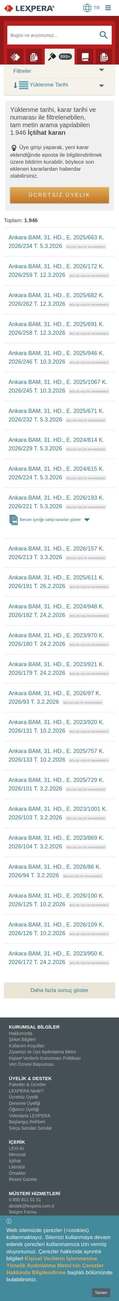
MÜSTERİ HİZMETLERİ (34, 1193)
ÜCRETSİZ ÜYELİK (59, 195)
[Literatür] (85, 56)
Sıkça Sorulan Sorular (30, 1128)
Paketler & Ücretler (27, 1084)
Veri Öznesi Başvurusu (31, 1064)
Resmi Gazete (23, 1179)
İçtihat (15, 1160)
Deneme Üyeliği (24, 1103)
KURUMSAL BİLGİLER (34, 1027)
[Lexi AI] (15, 56)
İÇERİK (17, 1142)
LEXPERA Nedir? (26, 1090)
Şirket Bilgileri (22, 1039)
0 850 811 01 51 (25, 1199)
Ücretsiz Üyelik (23, 1096)
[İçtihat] (60, 56)
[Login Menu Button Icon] (108, 9)
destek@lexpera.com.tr (32, 1206)
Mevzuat (17, 1154)
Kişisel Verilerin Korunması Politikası (45, 1058)
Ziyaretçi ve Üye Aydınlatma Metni (42, 1051)
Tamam (101, 1293)
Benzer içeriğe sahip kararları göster (50, 520)
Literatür (17, 1166)
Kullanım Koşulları (27, 1045)
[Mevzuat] (34, 56)
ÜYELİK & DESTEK (30, 1078)
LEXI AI (16, 1148)
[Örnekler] (104, 56)
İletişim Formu (23, 1212)
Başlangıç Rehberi (27, 1121)
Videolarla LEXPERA (29, 1115)
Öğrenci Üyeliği (24, 1109)
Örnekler (17, 1173)
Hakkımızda (20, 1033)
